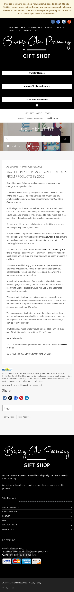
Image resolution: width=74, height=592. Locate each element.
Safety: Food (9, 417)
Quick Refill (48, 27)
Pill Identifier (34, 27)
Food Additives (24, 417)
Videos (33, 145)
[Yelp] (69, 22)
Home (21, 118)
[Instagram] (64, 22)
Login (34, 30)
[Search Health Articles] (32, 139)
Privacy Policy (8, 529)
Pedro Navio (40, 304)
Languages (13, 27)
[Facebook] (53, 22)
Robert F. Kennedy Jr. (54, 249)
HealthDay (21, 385)
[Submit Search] (65, 139)
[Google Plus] (7, 588)
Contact (6, 516)
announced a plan (51, 237)
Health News (15, 145)
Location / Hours (9, 525)
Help (23, 27)
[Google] (58, 22)
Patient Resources (35, 118)
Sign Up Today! (23, 30)
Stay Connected (9, 512)
